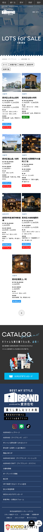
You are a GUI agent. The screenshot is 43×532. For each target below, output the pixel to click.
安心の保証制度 (8, 489)
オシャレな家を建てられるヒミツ (15, 443)
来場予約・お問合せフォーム (13, 499)
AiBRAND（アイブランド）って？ (15, 437)
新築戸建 (13, 64)
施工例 (5, 479)
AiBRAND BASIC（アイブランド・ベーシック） (20, 458)
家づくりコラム (32, 518)
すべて (5, 64)
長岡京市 (30, 64)
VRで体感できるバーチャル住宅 (14, 484)
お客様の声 (35, 514)
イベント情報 (25, 514)
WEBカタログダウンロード (13, 494)
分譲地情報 (7, 468)
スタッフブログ (19, 518)
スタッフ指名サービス (11, 514)
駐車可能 (6, 69)
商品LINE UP (7, 453)
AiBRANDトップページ (11, 432)
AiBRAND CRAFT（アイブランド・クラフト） (20, 463)
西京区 (21, 64)
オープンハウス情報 (10, 473)
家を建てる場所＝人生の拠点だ (14, 448)
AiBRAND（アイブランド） (9, 59)
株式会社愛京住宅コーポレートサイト (21, 511)
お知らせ (9, 518)
